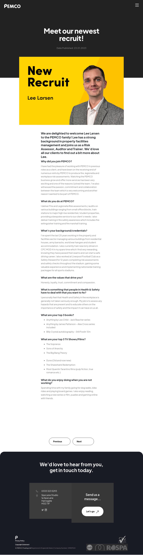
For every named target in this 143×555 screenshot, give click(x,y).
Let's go (92, 511)
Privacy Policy (19, 541)
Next (79, 441)
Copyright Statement (22, 545)
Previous (58, 441)
